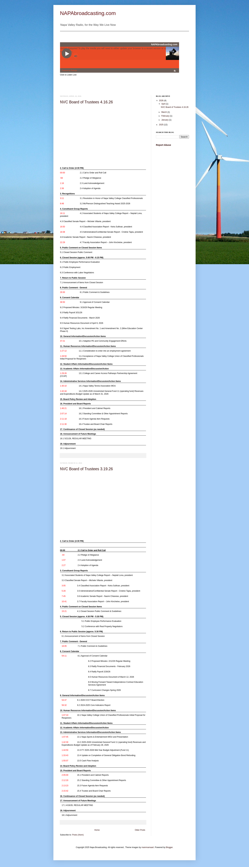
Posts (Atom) (77, 835)
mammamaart (148, 847)
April (163, 104)
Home (97, 830)
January (165, 120)
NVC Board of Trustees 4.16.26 (86, 102)
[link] (102, 172)
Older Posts (140, 830)
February (165, 116)
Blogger (169, 847)
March (164, 112)
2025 (161, 125)
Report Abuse (163, 145)
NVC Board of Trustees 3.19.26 (86, 469)
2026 (161, 100)
